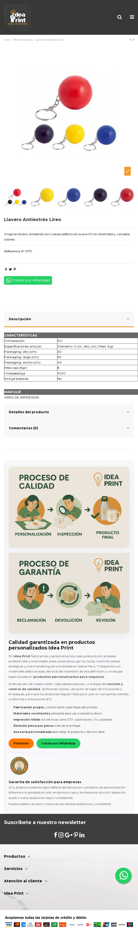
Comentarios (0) (69, 428)
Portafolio (21, 743)
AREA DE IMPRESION (21, 397)
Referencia (12, 251)
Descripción (69, 318)
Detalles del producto (69, 411)
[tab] (69, 320)
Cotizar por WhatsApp (58, 743)
